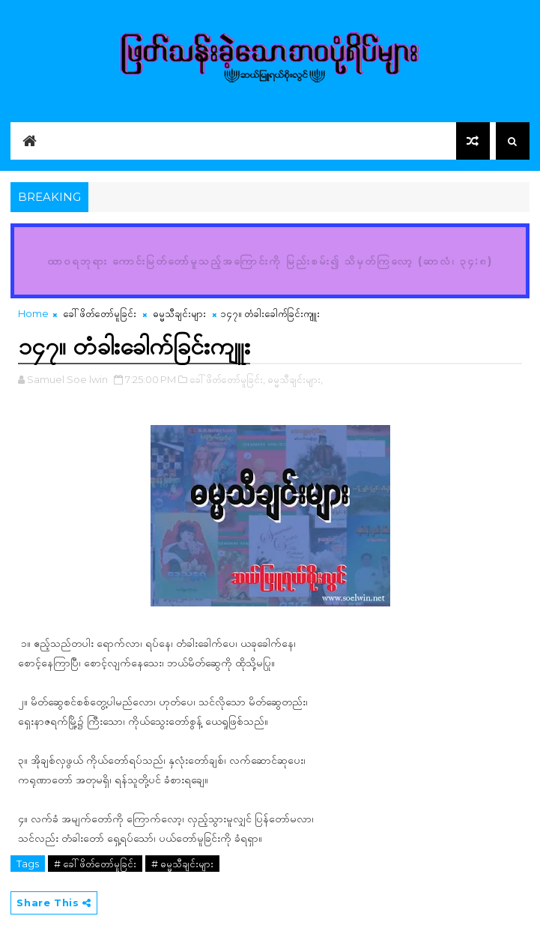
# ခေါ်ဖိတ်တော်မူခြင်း (95, 864)
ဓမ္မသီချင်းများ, (295, 379)
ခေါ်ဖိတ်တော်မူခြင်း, (227, 379)
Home (33, 313)
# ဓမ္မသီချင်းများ (182, 864)
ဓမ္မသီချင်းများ (179, 313)
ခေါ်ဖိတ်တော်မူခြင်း (99, 313)
